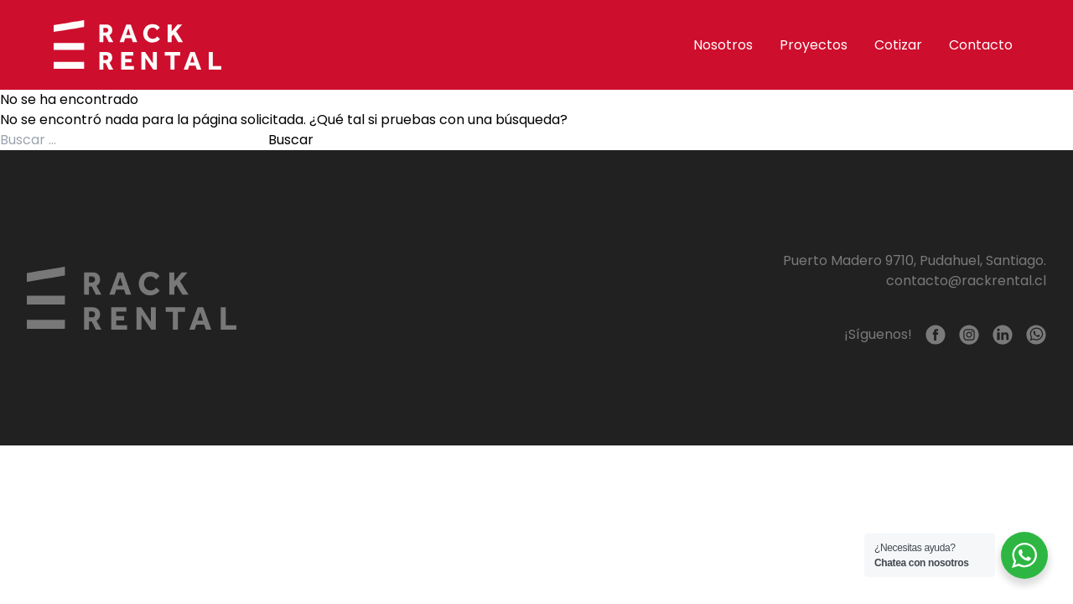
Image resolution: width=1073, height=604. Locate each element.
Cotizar (898, 45)
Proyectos (814, 45)
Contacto (981, 45)
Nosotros (723, 45)
